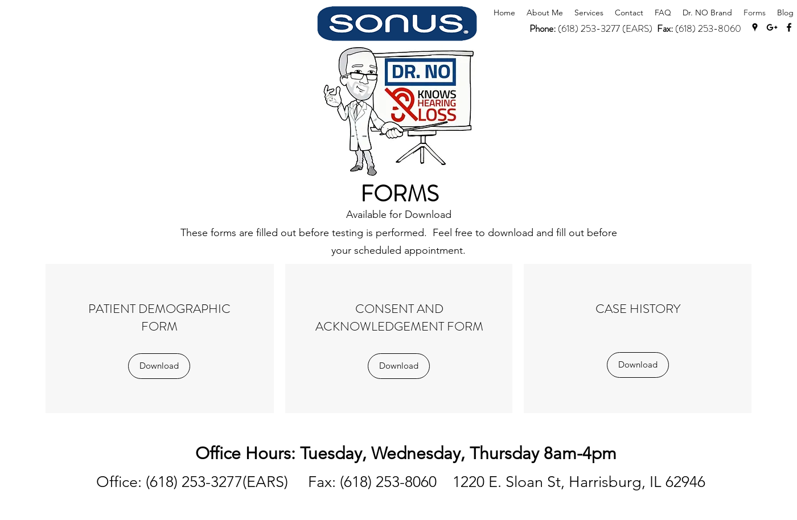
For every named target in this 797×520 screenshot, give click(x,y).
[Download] (159, 366)
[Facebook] (789, 27)
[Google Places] (755, 27)
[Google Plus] (772, 27)
